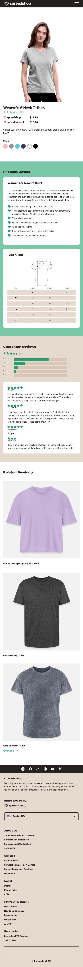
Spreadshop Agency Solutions (18, 869)
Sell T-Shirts (10, 940)
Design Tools (10, 919)
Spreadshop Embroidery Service (19, 865)
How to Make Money (14, 911)
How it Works (10, 906)
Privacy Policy (11, 890)
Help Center (10, 873)
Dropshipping (10, 915)
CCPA (7, 894)
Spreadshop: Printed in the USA (19, 835)
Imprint (7, 886)
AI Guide (8, 924)
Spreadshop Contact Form (16, 839)
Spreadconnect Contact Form (18, 844)
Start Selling (10, 848)
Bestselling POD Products (16, 936)
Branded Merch (11, 860)
